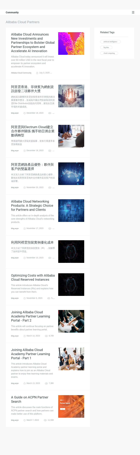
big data (106, 47)
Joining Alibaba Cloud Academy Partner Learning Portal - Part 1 (30, 371)
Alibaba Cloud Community (22, 77)
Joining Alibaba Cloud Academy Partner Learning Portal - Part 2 (30, 331)
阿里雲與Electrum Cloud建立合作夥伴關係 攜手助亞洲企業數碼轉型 (33, 138)
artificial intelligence (110, 42)
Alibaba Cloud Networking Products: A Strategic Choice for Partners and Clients (32, 216)
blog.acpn (15, 118)
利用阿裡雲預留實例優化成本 (32, 255)
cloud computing (109, 53)
